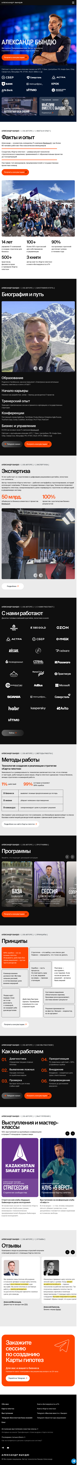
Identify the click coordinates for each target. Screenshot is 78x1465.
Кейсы (13, 733)
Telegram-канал (12, 444)
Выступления (7, 1413)
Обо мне (5, 1404)
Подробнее (13, 586)
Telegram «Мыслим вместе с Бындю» (52, 1413)
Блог (4, 1422)
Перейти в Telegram (17, 1378)
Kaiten (58, 1309)
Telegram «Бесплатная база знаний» (17, 1418)
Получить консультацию (15, 57)
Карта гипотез (8, 1409)
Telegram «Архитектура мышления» (51, 1418)
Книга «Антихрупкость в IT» (48, 1404)
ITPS (26, 1304)
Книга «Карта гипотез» (46, 1409)
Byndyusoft (47, 143)
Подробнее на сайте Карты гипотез (20, 824)
